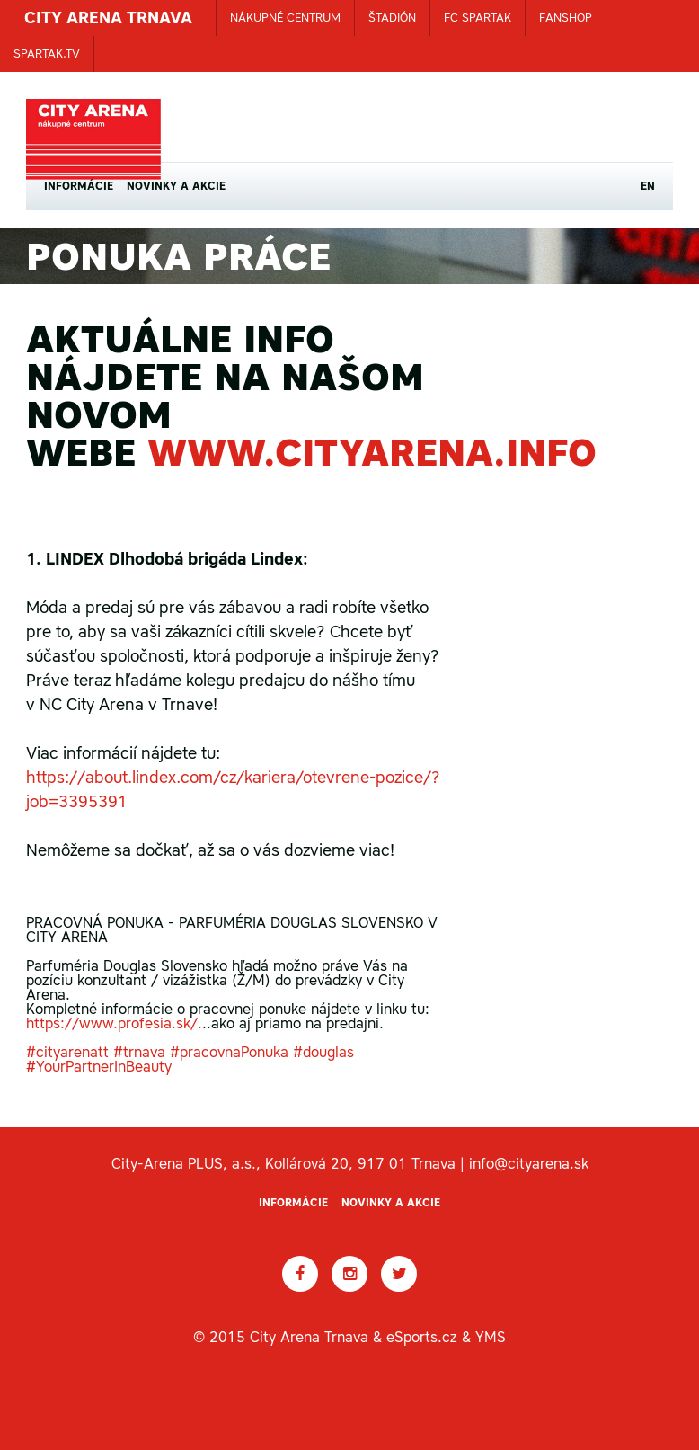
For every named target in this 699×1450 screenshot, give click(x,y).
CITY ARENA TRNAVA (108, 17)
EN (648, 186)
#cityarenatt (67, 1052)
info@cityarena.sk (528, 1163)
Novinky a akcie (176, 186)
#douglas (323, 1052)
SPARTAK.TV (46, 53)
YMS (490, 1337)
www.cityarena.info (372, 451)
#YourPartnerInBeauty (99, 1066)
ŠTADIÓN (392, 17)
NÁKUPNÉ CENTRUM (285, 17)
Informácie (78, 186)
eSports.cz (421, 1337)
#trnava (139, 1052)
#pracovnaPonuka (229, 1052)
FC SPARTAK (477, 17)
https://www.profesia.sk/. (114, 1023)
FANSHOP (565, 17)
